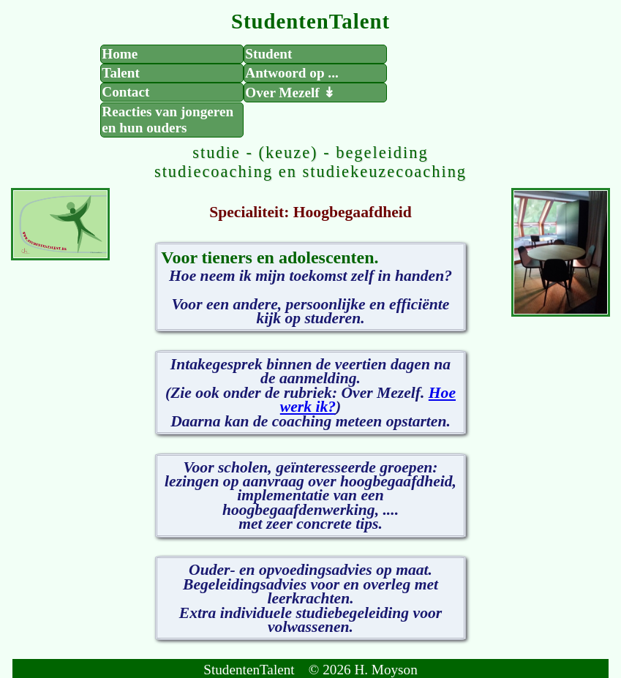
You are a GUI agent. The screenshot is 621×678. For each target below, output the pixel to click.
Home (120, 53)
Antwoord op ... (291, 72)
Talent (121, 72)
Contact (125, 91)
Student (268, 53)
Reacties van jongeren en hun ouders (167, 119)
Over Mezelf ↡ (289, 92)
